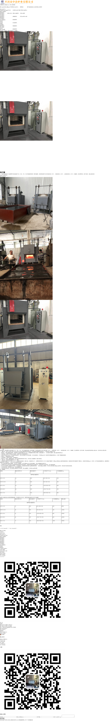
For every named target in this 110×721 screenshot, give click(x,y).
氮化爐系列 (15, 19)
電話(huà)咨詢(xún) (3, 632)
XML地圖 (10, 626)
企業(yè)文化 (9, 13)
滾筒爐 (1, 21)
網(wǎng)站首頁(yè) (3, 628)
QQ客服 (2, 634)
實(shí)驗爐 (2, 27)
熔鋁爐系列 (15, 25)
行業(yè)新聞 (22, 13)
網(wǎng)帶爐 (2, 29)
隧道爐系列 (15, 29)
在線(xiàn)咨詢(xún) (3, 175)
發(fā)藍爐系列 (2, 19)
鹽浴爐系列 (2, 25)
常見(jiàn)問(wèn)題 (23, 16)
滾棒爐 (1, 23)
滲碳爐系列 (15, 16)
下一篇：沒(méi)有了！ (13, 528)
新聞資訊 (1, 630)
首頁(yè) (5, 30)
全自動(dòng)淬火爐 (16, 10)
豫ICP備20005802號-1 (4, 626)
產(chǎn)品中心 (11, 30)
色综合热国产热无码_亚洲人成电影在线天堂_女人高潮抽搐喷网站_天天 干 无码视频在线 (16, 720)
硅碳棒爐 (1, 24)
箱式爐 (1, 28)
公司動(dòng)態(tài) (23, 10)
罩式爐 (1, 22)
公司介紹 (9, 10)
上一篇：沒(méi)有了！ (4, 528)
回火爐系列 (15, 22)
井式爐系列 (2, 18)
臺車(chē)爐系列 (16, 13)
